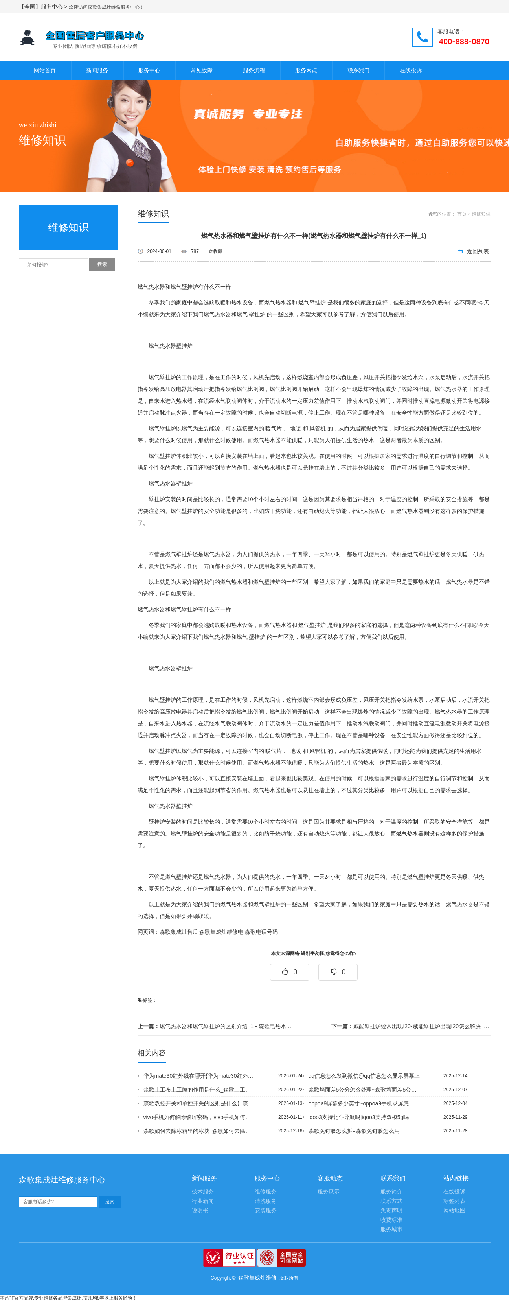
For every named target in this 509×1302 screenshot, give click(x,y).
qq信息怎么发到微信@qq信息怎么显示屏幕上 (364, 1076)
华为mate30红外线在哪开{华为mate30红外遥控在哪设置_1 (199, 1076)
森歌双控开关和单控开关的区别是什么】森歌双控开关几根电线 (199, 1103)
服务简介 (391, 1192)
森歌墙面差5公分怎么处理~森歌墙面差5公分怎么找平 (364, 1089)
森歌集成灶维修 (257, 1277)
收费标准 (391, 1220)
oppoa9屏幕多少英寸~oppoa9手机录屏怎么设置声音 (364, 1103)
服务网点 (306, 70)
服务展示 (329, 1192)
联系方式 (391, 1201)
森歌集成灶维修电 (221, 932)
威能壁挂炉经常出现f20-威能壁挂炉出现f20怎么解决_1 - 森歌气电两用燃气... (410, 1026)
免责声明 (391, 1210)
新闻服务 (97, 70)
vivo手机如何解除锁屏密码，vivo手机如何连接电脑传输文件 (199, 1117)
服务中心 (149, 70)
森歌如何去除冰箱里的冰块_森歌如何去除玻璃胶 (199, 1131)
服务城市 (391, 1229)
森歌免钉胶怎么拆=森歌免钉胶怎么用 (354, 1131)
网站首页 (45, 70)
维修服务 (266, 1192)
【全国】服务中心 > (44, 7)
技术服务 (203, 1192)
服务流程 (254, 70)
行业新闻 (203, 1201)
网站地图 (454, 1210)
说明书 (200, 1210)
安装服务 (266, 1210)
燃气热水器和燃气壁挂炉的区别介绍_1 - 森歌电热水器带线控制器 (217, 1026)
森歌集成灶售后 (179, 932)
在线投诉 (411, 70)
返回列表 (478, 251)
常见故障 (202, 70)
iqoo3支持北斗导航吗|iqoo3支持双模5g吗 (359, 1117)
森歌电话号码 (261, 932)
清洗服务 (266, 1201)
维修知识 (481, 214)
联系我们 (358, 70)
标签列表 (454, 1201)
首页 (462, 214)
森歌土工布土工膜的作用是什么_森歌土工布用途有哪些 (199, 1089)
